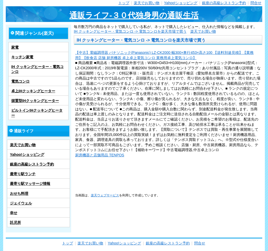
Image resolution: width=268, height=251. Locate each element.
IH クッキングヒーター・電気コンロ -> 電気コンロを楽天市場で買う (130, 31)
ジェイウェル (21, 203)
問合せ (255, 3)
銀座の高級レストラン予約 (224, 3)
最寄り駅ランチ (23, 174)
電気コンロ (20, 81)
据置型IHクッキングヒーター (35, 101)
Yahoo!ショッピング (180, 3)
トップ (123, 3)
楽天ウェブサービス (105, 195)
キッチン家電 (22, 57)
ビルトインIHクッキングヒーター (37, 112)
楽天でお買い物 (146, 3)
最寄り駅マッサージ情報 (30, 183)
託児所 (15, 222)
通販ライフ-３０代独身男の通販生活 (134, 15)
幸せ (13, 213)
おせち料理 (19, 193)
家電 (15, 47)
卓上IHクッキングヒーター (33, 91)
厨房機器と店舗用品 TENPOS (99, 155)
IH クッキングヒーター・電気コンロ (37, 69)
